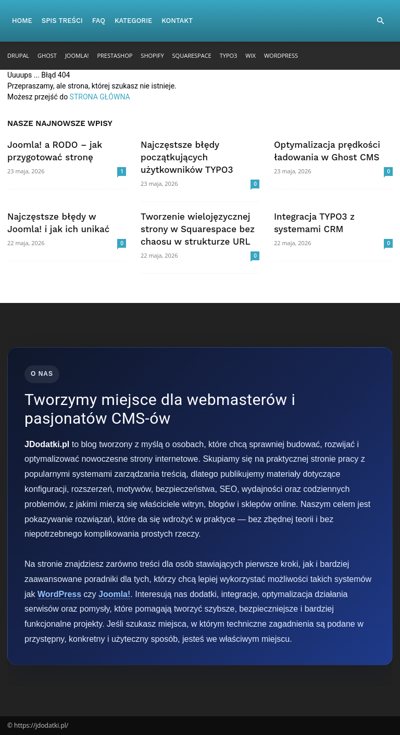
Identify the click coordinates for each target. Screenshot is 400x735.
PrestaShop (114, 55)
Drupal (18, 55)
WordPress (281, 55)
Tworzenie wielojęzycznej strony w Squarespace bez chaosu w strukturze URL (198, 229)
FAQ (98, 20)
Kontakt (177, 20)
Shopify (152, 55)
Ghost (47, 55)
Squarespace (191, 55)
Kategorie (133, 20)
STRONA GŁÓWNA (100, 97)
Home (22, 20)
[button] (380, 21)
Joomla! (77, 55)
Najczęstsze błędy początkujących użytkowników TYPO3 (187, 157)
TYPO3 (229, 55)
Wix (250, 55)
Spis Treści (62, 20)
